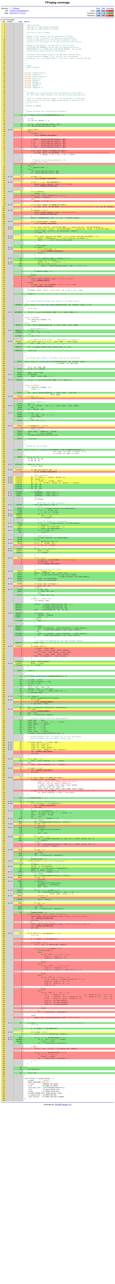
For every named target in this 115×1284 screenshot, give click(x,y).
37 (4, 102)
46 (4, 121)
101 (4, 239)
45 (4, 119)
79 (4, 192)
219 (4, 494)
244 (4, 548)
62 (4, 155)
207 (4, 468)
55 (4, 140)
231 (4, 519)
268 (4, 599)
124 (4, 289)
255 (4, 571)
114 (4, 267)
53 (4, 136)
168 (4, 384)
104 (4, 246)
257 (4, 576)
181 (4, 412)
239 (4, 537)
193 (4, 438)
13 (4, 50)
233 (4, 524)
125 (4, 291)
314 (4, 698)
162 (4, 371)
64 (4, 160)
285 (4, 636)
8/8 (11, 470)
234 (4, 526)
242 (4, 543)
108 (4, 255)
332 (4, 737)
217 (4, 489)
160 (4, 367)
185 (4, 420)
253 (4, 567)
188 (4, 427)
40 (4, 108)
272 (4, 608)
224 (4, 504)
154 (4, 354)
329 (4, 731)
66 (4, 164)
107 (4, 252)
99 (4, 235)
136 (4, 315)
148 (4, 341)
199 (4, 451)
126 (4, 293)
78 (4, 190)
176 (4, 401)
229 (4, 515)
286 (4, 638)
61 (4, 153)
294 (4, 655)
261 (4, 584)
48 (4, 125)
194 (4, 440)
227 (4, 511)
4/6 (11, 554)
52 (4, 134)
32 (4, 91)
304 (4, 677)
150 (4, 345)
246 (4, 552)
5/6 (11, 395)
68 (4, 168)
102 (4, 242)
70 (4, 173)
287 (4, 640)
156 (4, 358)
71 (4, 175)
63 (4, 158)
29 (4, 84)
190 (4, 431)
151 (4, 347)
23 (4, 71)
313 (4, 696)
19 (4, 63)
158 (4, 362)
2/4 (11, 209)
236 (4, 530)
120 (4, 280)
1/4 (11, 679)
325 (4, 722)
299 (4, 666)
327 (4, 726)
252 (4, 565)
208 (4, 470)
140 (4, 323)
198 (4, 448)
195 (4, 442)
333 (4, 739)
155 (4, 356)
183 (4, 416)
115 (4, 270)
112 (4, 263)
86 (4, 207)
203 (4, 459)
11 (4, 46)
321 (4, 713)
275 (4, 614)
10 (4, 43)
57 (4, 145)
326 (4, 724)
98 (4, 233)
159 (4, 364)
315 (4, 700)
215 (4, 485)
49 (4, 127)
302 (4, 672)
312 (4, 694)
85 (4, 205)
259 (4, 580)
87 (4, 209)
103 (4, 244)
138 (4, 319)
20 (4, 65)
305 (4, 679)
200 (4, 453)
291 (4, 649)
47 (4, 123)
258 (4, 578)
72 (4, 177)
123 (4, 287)
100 (4, 237)
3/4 (11, 261)
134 (4, 311)
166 (4, 379)
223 (4, 502)
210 (4, 474)
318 (4, 707)
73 (4, 179)
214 (4, 483)
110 (4, 259)
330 (4, 733)
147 (4, 339)
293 (4, 653)
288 (4, 642)
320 (4, 711)
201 (4, 455)
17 (4, 58)
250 (4, 560)
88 (4, 211)
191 (4, 433)
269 (4, 601)
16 (4, 56)
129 (4, 300)
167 (4, 382)
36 (4, 99)
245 (4, 550)
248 (4, 556)
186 (4, 423)
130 (4, 302)
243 (4, 545)
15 (4, 54)
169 (4, 386)
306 (4, 681)
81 (4, 196)
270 (4, 604)
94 (4, 224)
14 (4, 52)
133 (4, 308)
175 (4, 399)
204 (4, 461)
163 (4, 373)
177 (4, 403)
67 (4, 166)
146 (4, 336)
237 (4, 532)
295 (4, 657)
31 (4, 89)
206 (4, 466)
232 (4, 522)
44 (4, 117)
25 (4, 76)
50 (4, 130)
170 (4, 388)
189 (4, 429)
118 (4, 276)
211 (4, 476)
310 (4, 690)
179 (4, 407)
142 (4, 328)
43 (4, 114)
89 (4, 214)
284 (4, 634)
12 (4, 48)
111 (4, 261)
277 (4, 619)
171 (4, 390)
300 (4, 668)
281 (4, 627)
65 (4, 162)
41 (4, 110)
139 (4, 321)
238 (4, 535)
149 (4, 343)
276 (4, 616)
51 (4, 132)
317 (4, 705)
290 (4, 647)
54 (4, 138)
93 (4, 222)
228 (4, 513)
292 (4, 651)
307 (4, 683)
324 (4, 720)
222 (4, 500)
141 (4, 326)
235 (4, 528)
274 (4, 612)
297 (4, 662)
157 (4, 360)
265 (4, 593)
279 (4, 623)
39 (4, 106)
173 (4, 395)
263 (4, 588)
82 (4, 198)
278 (4, 621)
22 (4, 69)
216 (4, 487)
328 (4, 728)
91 (4, 218)
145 (4, 334)
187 (4, 425)
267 (4, 597)
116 (4, 272)
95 (4, 227)
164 (4, 375)
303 (4, 675)
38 (4, 104)
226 (4, 509)
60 (4, 151)
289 (4, 644)
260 (4, 582)
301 (4, 670)
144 (4, 332)
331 (4, 735)
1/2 (11, 203)
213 (4, 481)
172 (4, 392)
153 (4, 351)
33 (4, 93)
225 (4, 507)
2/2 (11, 285)
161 (4, 369)
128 (4, 298)
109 (4, 257)
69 (4, 170)
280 (4, 625)
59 (4, 149)
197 (4, 446)
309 (4, 688)
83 (4, 201)
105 (4, 248)
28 (4, 82)
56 (4, 142)
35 (4, 97)
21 (4, 67)
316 (4, 703)
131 (4, 304)
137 (4, 317)
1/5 (11, 149)
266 (4, 595)
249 (4, 558)
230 (4, 517)
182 (4, 414)
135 (4, 313)
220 (4, 496)
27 (4, 80)
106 (4, 250)
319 (4, 709)
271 (4, 606)
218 (4, 491)
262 (4, 586)
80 (4, 194)
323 (4, 718)
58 (4, 147)
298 (4, 664)
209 (4, 472)
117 (4, 274)
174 (4, 397)
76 (4, 186)
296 (4, 660)
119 (4, 278)
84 (4, 203)
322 (4, 716)
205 (4, 463)
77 (4, 188)
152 (4, 349)
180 (4, 410)
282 (4, 629)
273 (4, 610)
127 (4, 295)
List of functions (9, 20)
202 (4, 457)
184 (4, 418)
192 (4, 435)
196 (4, 444)
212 (4, 479)
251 (4, 563)
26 (4, 78)
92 (4, 220)
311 (4, 692)
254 (4, 569)
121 (4, 283)
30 (4, 86)
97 (4, 231)
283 (4, 632)
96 (4, 229)
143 (4, 330)
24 (4, 74)
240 (4, 539)
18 (4, 61)
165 (4, 377)
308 (4, 685)
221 (4, 498)
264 (4, 591)
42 (4, 112)
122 (4, 285)
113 (4, 265)
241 (4, 541)
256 (4, 573)
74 (4, 181)
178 (4, 405)
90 (4, 216)
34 (4, 95)
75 (4, 183)
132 (4, 306)
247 (4, 554)
